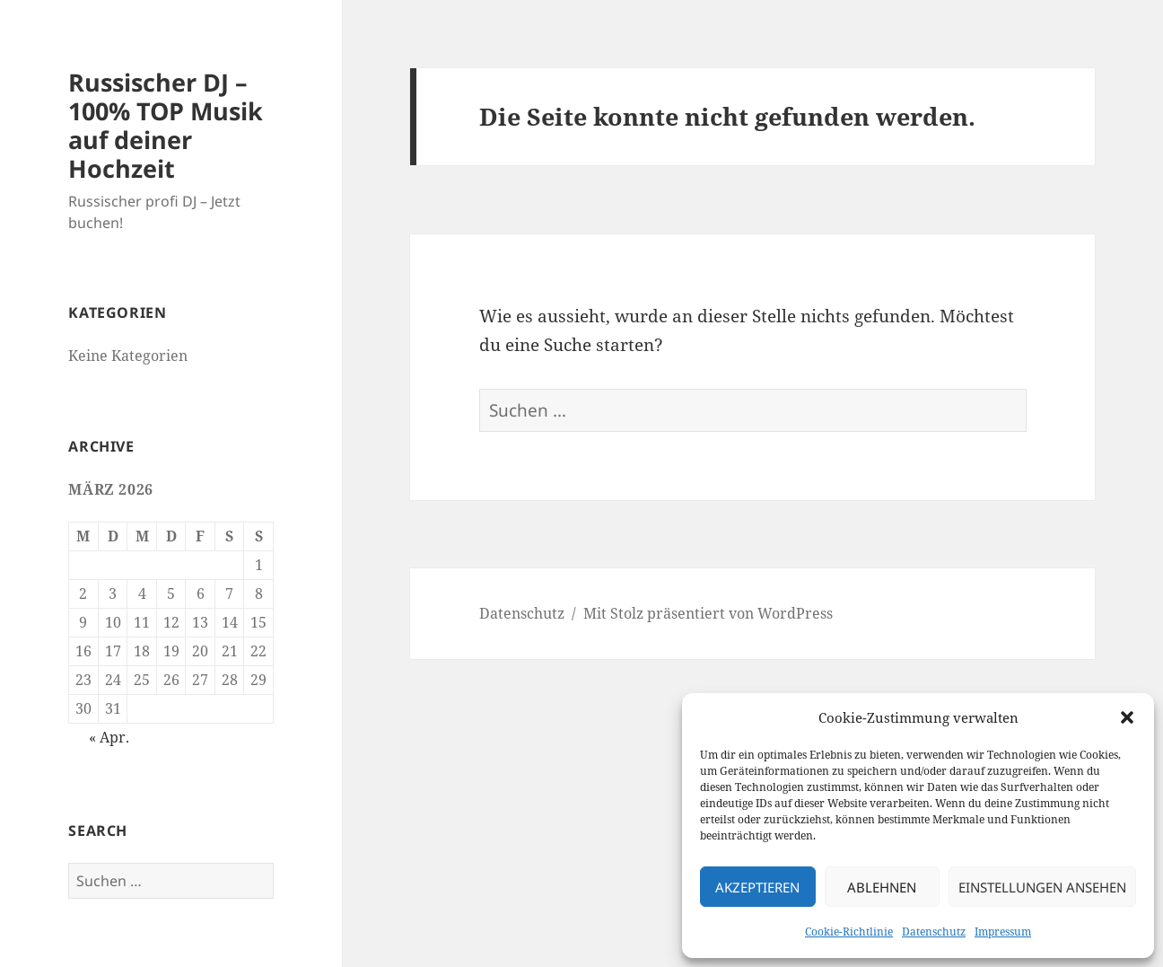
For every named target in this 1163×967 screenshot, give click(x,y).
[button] (1127, 717)
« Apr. (109, 737)
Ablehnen (881, 887)
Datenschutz (934, 931)
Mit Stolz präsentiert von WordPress (708, 613)
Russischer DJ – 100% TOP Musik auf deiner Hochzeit (165, 125)
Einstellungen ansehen (1042, 887)
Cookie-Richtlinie (849, 931)
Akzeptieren (757, 887)
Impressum (1003, 931)
